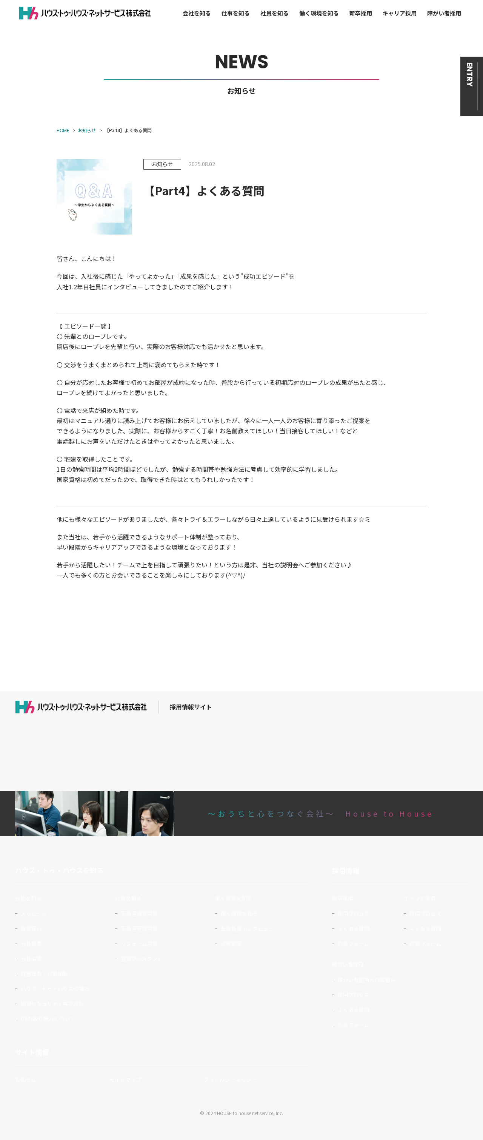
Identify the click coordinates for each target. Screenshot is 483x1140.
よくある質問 (353, 928)
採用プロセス (353, 913)
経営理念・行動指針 (44, 974)
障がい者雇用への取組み (367, 980)
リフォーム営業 (139, 943)
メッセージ (34, 913)
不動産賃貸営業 (139, 913)
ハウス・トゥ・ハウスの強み (55, 988)
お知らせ (25, 1079)
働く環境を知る (319, 13)
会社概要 (31, 943)
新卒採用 (360, 13)
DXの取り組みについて (48, 1019)
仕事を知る (236, 13)
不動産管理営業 (139, 928)
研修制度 (231, 943)
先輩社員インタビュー (247, 928)
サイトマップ (125, 1079)
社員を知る (274, 13)
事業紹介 (31, 928)
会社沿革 (31, 958)
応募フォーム (353, 943)
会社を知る (197, 13)
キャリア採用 (400, 13)
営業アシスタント (142, 958)
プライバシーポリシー (230, 1079)
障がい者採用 (444, 13)
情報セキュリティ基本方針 (52, 1003)
